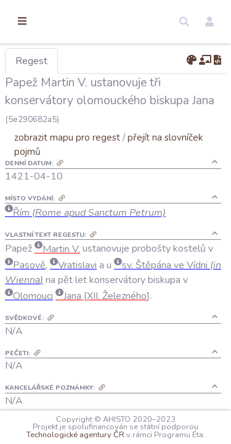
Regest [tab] (95, 61)
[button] (184, 21)
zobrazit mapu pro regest (131, 155)
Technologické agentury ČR (167, 426)
